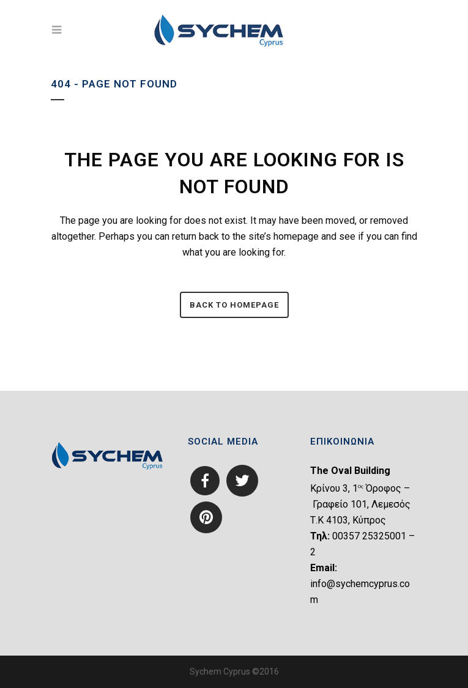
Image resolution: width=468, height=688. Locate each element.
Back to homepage (234, 304)
